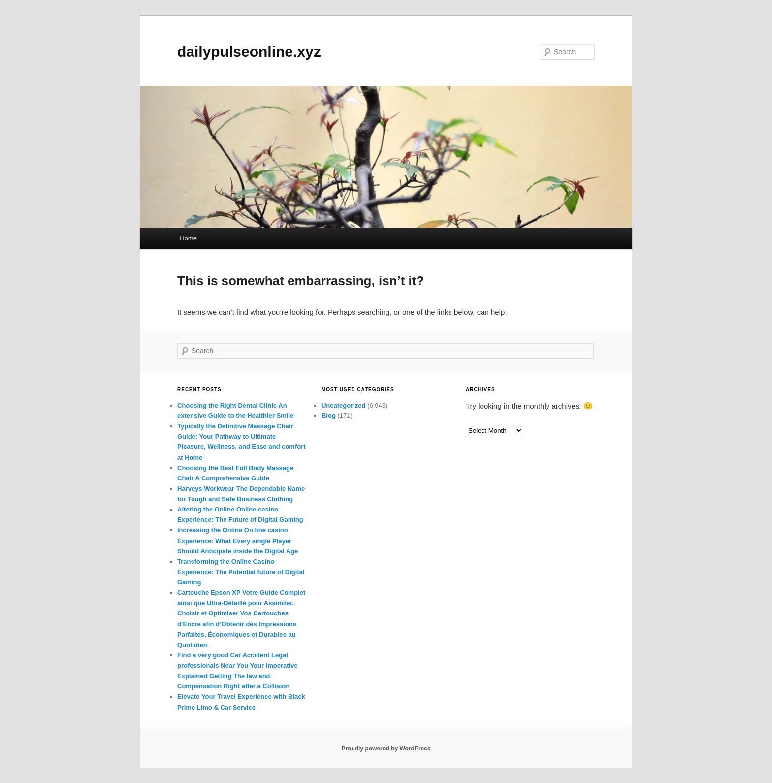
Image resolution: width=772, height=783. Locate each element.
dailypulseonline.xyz (249, 51)
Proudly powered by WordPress (385, 748)
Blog (329, 415)
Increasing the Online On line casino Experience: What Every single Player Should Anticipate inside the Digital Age (237, 540)
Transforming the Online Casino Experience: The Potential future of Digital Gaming (241, 572)
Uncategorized (344, 405)
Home (188, 238)
